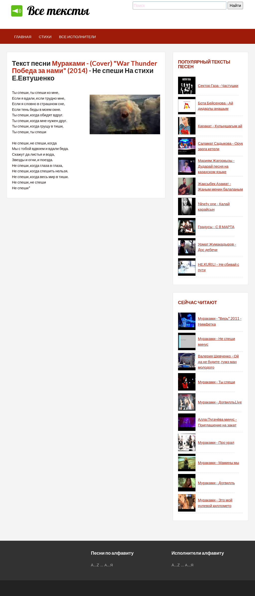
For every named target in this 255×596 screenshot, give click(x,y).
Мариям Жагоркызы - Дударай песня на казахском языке (216, 166)
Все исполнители (77, 36)
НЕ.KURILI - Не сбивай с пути (218, 267)
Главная (22, 36)
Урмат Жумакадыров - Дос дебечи (217, 247)
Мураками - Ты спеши (216, 382)
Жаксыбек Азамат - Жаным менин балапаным (220, 186)
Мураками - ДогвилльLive (220, 402)
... (101, 565)
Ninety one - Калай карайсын (214, 206)
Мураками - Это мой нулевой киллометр (215, 503)
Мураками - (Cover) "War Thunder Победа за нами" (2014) (84, 67)
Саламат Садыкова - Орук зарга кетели (220, 146)
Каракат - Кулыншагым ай (220, 126)
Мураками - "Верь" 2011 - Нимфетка (220, 321)
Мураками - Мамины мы (218, 462)
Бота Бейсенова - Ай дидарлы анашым (215, 106)
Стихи (45, 36)
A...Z (95, 565)
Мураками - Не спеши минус (216, 341)
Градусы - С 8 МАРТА (216, 226)
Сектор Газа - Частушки (218, 85)
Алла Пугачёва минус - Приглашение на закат (217, 422)
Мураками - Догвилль (216, 482)
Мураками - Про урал (216, 442)
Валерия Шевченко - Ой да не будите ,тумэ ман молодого (218, 361)
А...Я (108, 565)
